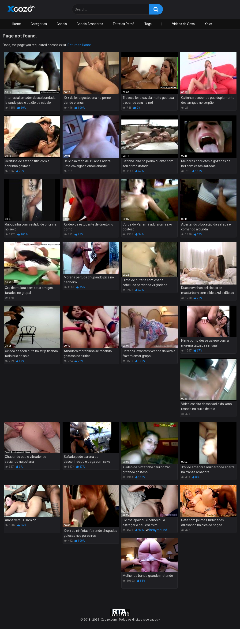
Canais (62, 24)
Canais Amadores (90, 24)
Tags (148, 24)
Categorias (39, 24)
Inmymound (158, 530)
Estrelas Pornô (124, 24)
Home (16, 24)
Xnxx (208, 24)
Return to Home (79, 45)
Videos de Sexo (183, 24)
